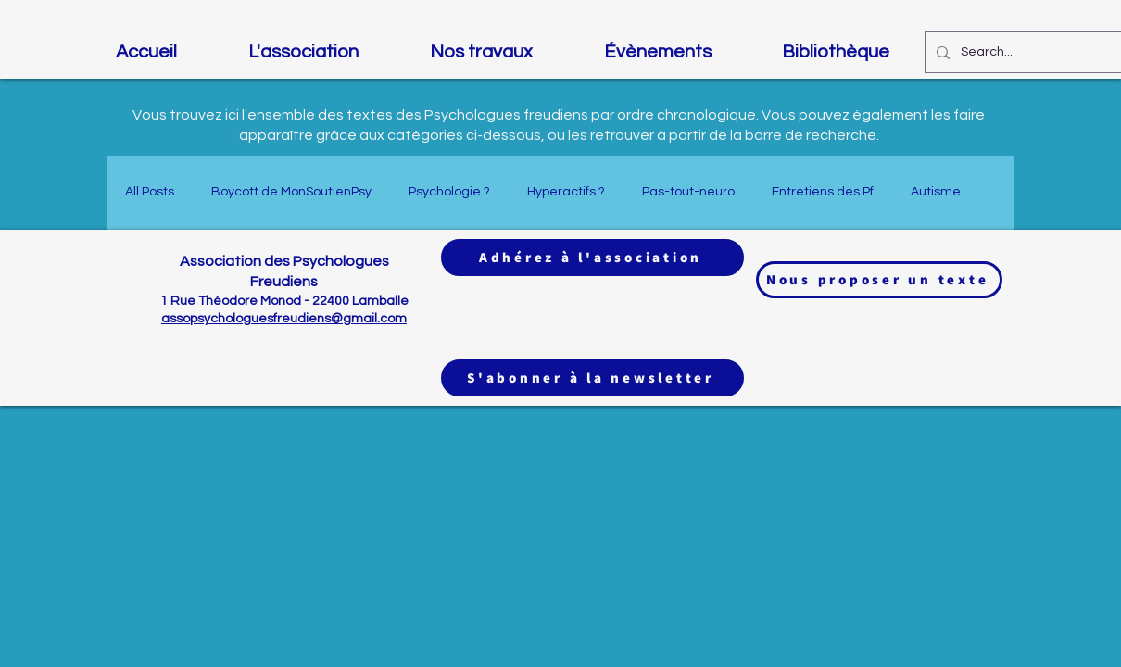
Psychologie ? (449, 191)
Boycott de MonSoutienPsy (291, 191)
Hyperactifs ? (566, 191)
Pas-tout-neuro (688, 191)
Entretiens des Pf (823, 191)
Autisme (936, 191)
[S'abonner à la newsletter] (592, 377)
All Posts (149, 191)
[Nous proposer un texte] (879, 279)
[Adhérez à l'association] (592, 257)
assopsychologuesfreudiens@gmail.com (284, 318)
